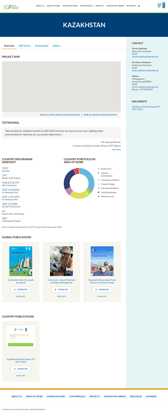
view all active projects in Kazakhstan (60, 115)
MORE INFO (20, 296)
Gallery (56, 45)
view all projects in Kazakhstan (100, 115)
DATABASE (151, 396)
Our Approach (86, 6)
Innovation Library (115, 6)
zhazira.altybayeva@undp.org (145, 70)
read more (116, 149)
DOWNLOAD (21, 290)
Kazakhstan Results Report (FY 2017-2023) (21, 360)
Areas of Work (53, 6)
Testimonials (41, 45)
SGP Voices (25, 45)
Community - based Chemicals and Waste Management (61, 281)
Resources (131, 6)
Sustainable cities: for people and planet (21, 281)
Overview (9, 45)
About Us (40, 6)
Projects (100, 6)
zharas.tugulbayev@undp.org (145, 56)
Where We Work (70, 6)
